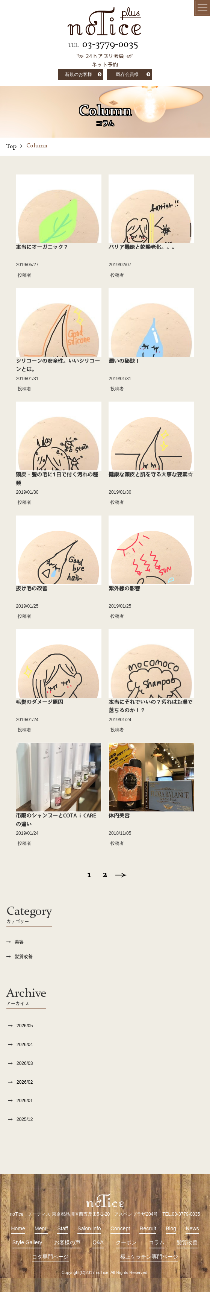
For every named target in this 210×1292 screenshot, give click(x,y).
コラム (157, 1242)
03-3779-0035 (110, 44)
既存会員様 (127, 74)
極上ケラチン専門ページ (149, 1257)
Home (18, 1228)
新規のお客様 (78, 74)
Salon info (89, 1228)
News (192, 1228)
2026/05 (25, 1025)
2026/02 (25, 1082)
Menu (41, 1228)
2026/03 (25, 1063)
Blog (171, 1228)
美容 (19, 942)
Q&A (98, 1242)
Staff (62, 1228)
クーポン (126, 1242)
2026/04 (25, 1044)
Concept (120, 1228)
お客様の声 (67, 1242)
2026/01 (25, 1100)
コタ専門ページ (50, 1257)
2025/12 (25, 1119)
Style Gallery (27, 1242)
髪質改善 (24, 956)
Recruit (147, 1228)
